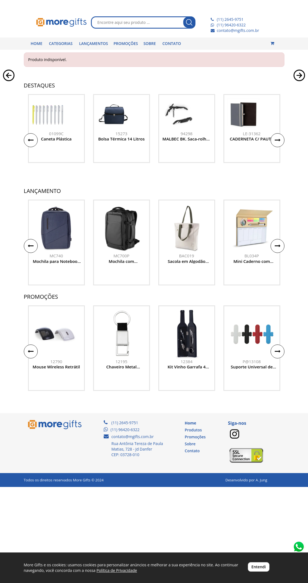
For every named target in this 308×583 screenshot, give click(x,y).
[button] (8, 119)
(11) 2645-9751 (230, 19)
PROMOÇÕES (126, 43)
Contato (192, 546)
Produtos (193, 526)
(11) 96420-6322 (231, 24)
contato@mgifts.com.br (238, 30)
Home (190, 519)
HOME (36, 43)
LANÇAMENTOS (93, 43)
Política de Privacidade (116, 570)
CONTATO (171, 43)
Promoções (195, 533)
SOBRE (149, 43)
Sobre (190, 539)
